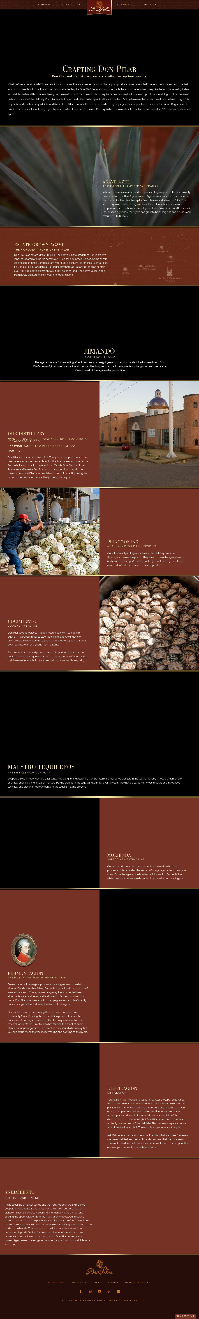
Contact (113, 1282)
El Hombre (44, 4)
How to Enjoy (79, 1282)
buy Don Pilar (185, 1316)
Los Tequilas (71, 4)
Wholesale (144, 1282)
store (128, 1282)
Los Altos (149, 4)
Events (97, 1282)
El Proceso (124, 4)
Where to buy (56, 1282)
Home (99, 9)
